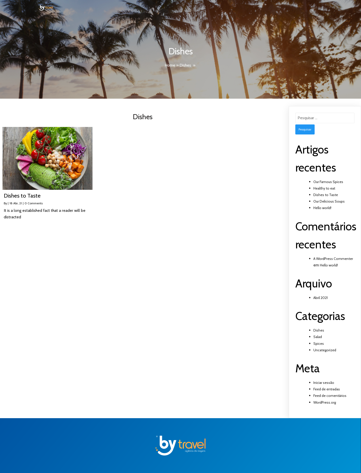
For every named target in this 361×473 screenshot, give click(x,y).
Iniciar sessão (323, 382)
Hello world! (322, 208)
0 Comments (34, 203)
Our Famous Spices (328, 182)
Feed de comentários (329, 395)
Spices (318, 343)
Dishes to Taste (325, 195)
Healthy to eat (324, 188)
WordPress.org (324, 402)
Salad (317, 337)
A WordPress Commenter (333, 258)
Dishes (185, 65)
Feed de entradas (326, 389)
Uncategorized (324, 350)
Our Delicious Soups (329, 201)
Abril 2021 (320, 297)
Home (170, 65)
